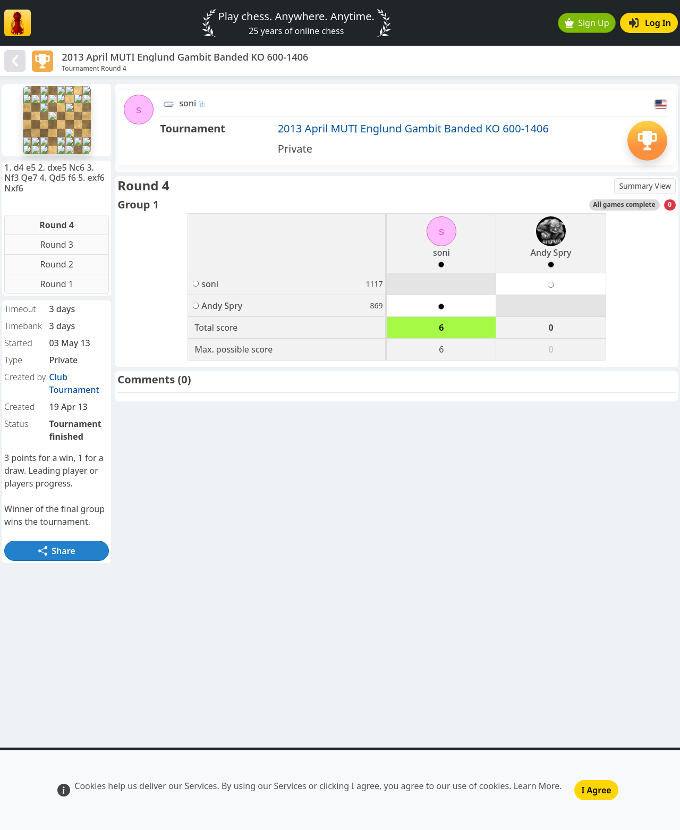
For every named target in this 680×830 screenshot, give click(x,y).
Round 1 (56, 284)
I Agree (596, 790)
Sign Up (587, 23)
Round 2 (56, 264)
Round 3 (56, 244)
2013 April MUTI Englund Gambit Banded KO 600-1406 (413, 128)
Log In (650, 23)
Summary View (645, 186)
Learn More (537, 786)
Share (56, 551)
